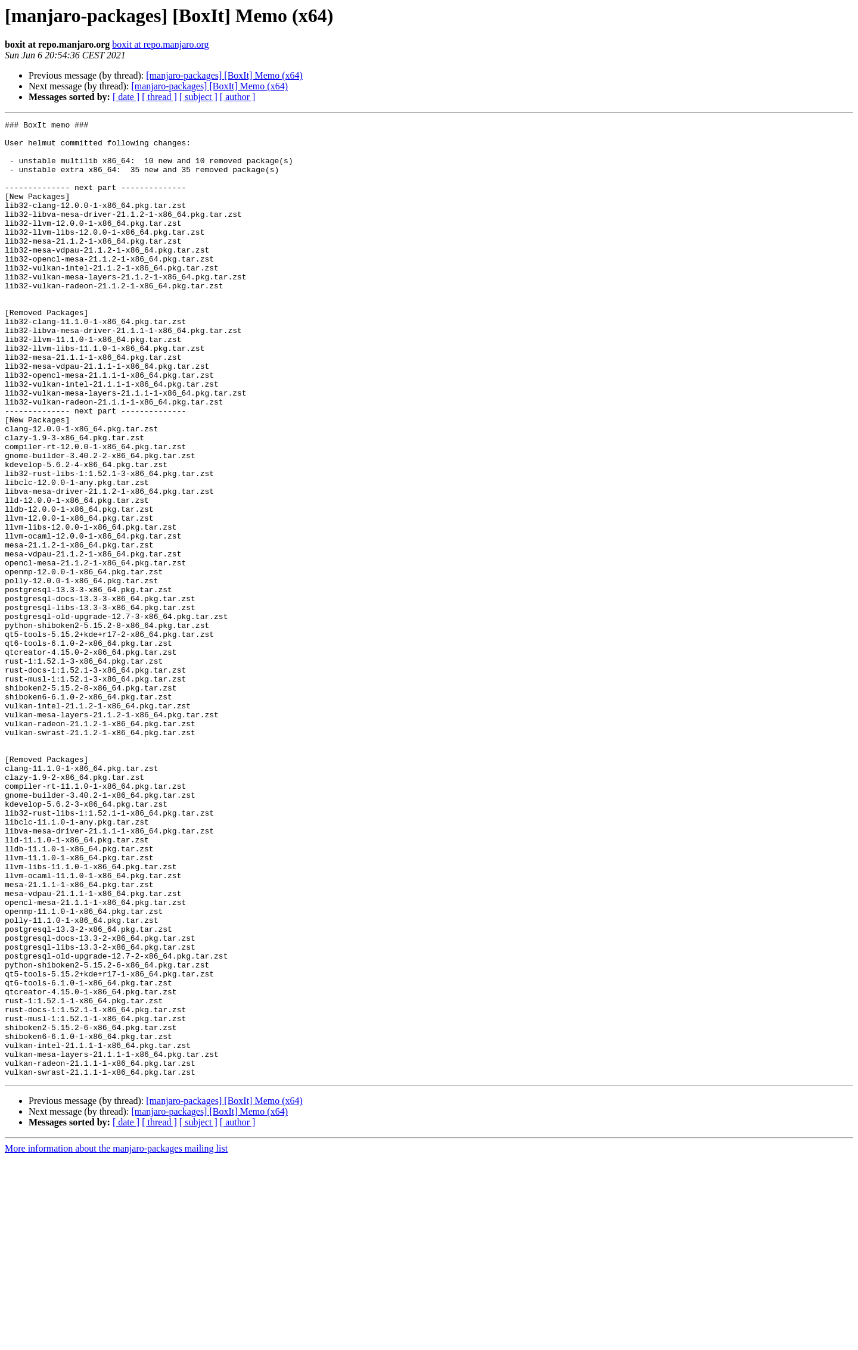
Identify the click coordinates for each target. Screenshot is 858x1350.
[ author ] (238, 97)
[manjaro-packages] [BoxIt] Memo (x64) (224, 75)
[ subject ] (198, 97)
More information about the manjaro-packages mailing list (116, 1340)
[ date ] (126, 97)
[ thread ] (159, 97)
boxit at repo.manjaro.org (160, 44)
